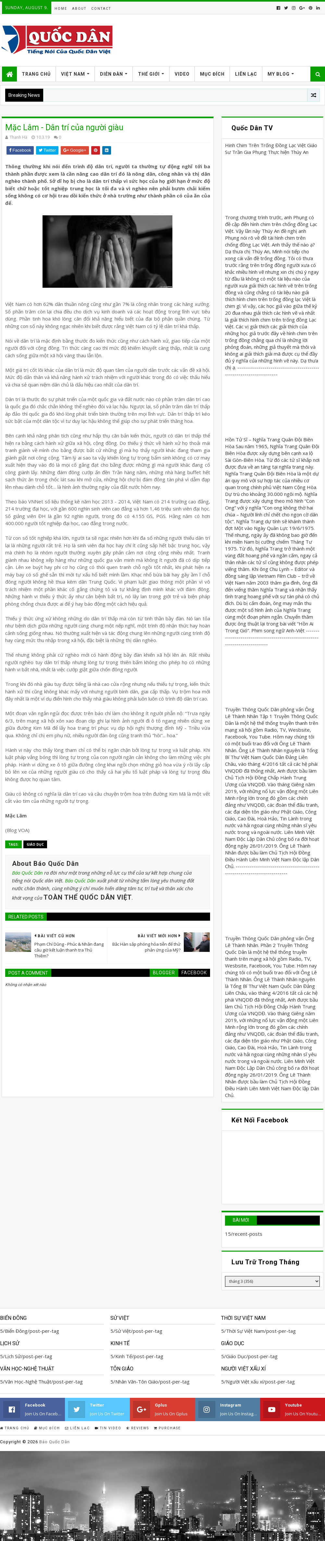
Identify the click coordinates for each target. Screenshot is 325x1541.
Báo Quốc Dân (27, 872)
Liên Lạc (246, 74)
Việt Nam (73, 74)
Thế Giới (149, 74)
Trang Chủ (36, 74)
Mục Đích (212, 74)
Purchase (167, 1428)
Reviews (137, 1428)
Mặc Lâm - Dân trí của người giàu (64, 127)
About (79, 8)
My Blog (279, 74)
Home (61, 8)
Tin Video (108, 1428)
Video (182, 74)
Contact (101, 8)
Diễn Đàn (111, 74)
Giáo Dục (35, 844)
